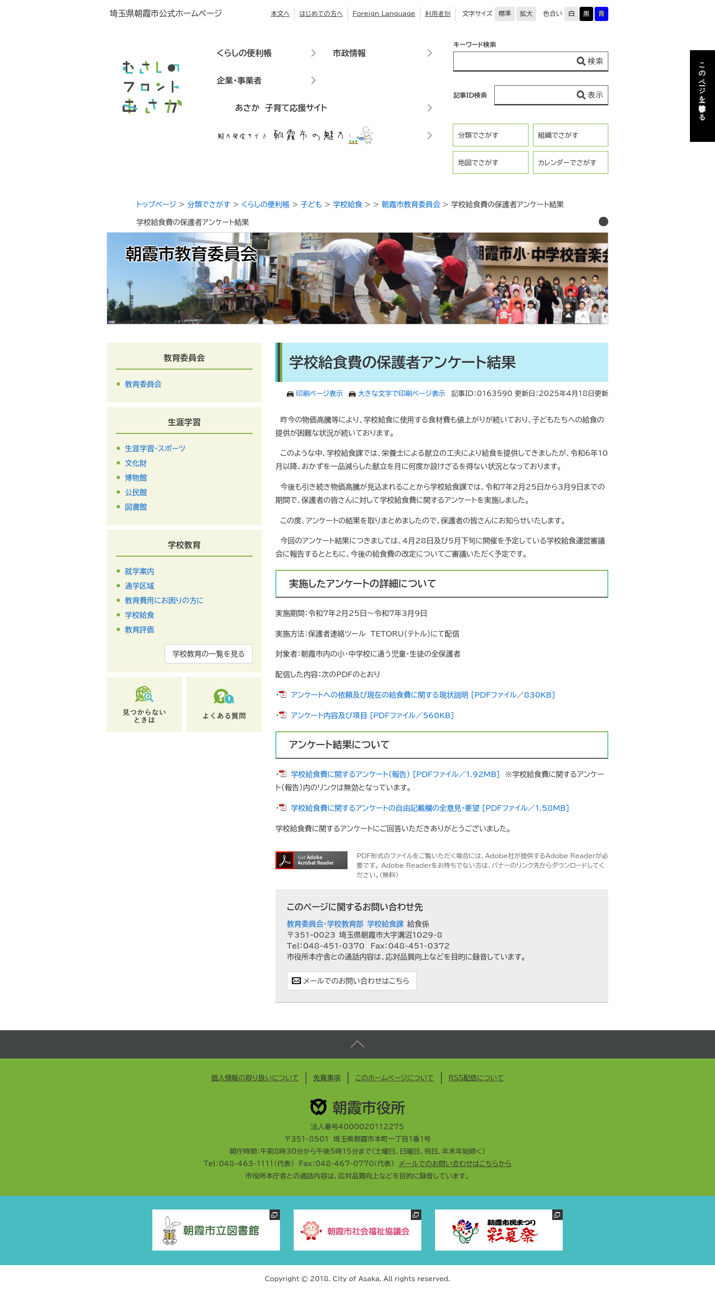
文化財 (136, 463)
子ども (311, 204)
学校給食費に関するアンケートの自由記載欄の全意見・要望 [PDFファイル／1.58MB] (430, 808)
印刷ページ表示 (319, 393)
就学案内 (139, 571)
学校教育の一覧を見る (208, 653)
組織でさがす (558, 135)
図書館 (136, 507)
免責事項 (327, 1077)
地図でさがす (478, 162)
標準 (504, 13)
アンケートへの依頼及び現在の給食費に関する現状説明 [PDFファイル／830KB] (423, 695)
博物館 (136, 477)
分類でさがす (478, 135)
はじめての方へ (321, 13)
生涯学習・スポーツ (155, 448)
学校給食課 (385, 924)
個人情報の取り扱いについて (255, 1077)
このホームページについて (394, 1077)
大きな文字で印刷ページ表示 (402, 393)
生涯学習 (184, 422)
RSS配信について (476, 1077)
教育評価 (139, 629)
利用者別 (438, 13)
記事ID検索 (470, 95)
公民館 (136, 492)
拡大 (526, 13)
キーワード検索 (474, 45)
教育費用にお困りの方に (164, 600)
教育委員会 (184, 358)
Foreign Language (383, 13)
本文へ (280, 13)
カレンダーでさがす (567, 162)
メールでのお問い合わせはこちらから (455, 1163)
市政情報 (349, 53)
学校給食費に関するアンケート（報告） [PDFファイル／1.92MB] (395, 774)
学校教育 (184, 545)
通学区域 (139, 585)
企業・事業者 (239, 80)
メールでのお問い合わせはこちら (356, 981)
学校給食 (347, 204)
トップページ (156, 204)
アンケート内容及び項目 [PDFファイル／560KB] (372, 715)
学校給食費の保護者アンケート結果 (192, 222)
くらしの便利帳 (244, 53)
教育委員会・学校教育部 (325, 924)
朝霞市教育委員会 (411, 204)
